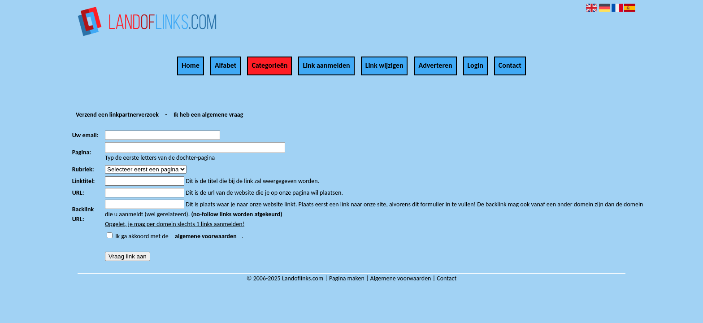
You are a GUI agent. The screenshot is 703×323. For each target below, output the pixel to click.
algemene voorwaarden (206, 236)
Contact (510, 65)
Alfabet (225, 65)
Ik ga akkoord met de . (179, 236)
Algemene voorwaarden (400, 278)
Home (191, 65)
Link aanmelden (326, 65)
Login (475, 65)
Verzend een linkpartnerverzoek (117, 114)
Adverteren (435, 65)
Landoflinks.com (302, 278)
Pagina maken (347, 278)
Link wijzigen (384, 65)
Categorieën (269, 65)
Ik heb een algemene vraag (208, 114)
